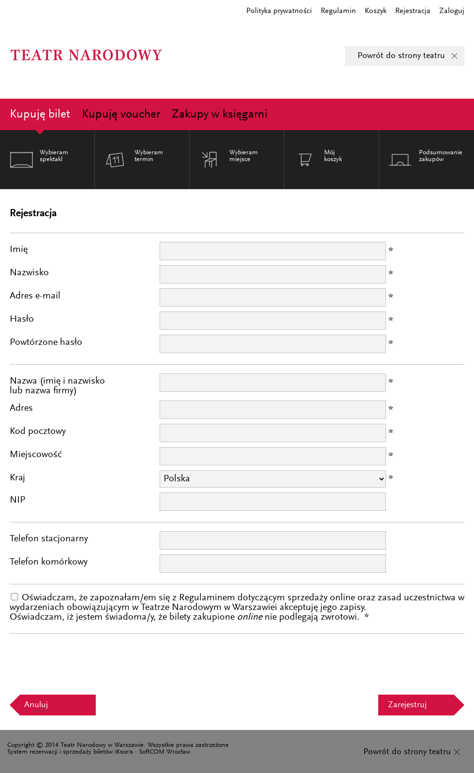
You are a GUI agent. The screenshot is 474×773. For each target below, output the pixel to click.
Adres (21, 408)
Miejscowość (36, 455)
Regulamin (338, 11)
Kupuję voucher (121, 115)
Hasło (22, 319)
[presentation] (83, 661)
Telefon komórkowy (49, 562)
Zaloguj (451, 11)
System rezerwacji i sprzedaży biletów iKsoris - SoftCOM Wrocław (98, 752)
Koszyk (375, 11)
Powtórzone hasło (46, 342)
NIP (17, 500)
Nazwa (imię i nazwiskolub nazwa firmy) (57, 386)
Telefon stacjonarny (49, 539)
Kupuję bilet (40, 115)
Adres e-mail (35, 296)
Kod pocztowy (38, 431)
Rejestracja (412, 11)
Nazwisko (29, 273)
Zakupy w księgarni (219, 115)
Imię (19, 249)
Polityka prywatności (279, 11)
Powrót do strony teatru (401, 56)
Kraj (17, 478)
